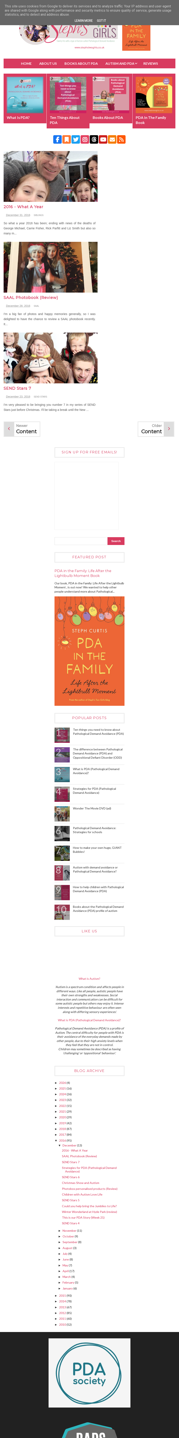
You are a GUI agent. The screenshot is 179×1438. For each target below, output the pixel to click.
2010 (63, 1233)
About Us (48, 63)
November (70, 1139)
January (68, 1197)
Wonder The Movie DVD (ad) (92, 716)
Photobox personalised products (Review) (89, 1097)
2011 (63, 1227)
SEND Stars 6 (71, 1085)
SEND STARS (40, 300)
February (69, 1191)
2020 (63, 1026)
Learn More (84, 20)
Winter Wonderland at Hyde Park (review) (89, 1120)
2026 (63, 991)
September (70, 1150)
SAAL (123, 210)
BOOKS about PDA (81, 63)
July (65, 1162)
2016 (63, 1049)
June (66, 1168)
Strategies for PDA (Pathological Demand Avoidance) (89, 1078)
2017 (63, 1043)
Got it (101, 20)
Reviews (150, 63)
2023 (63, 1008)
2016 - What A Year (23, 201)
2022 (63, 1014)
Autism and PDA (119, 63)
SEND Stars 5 (71, 1108)
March (67, 1185)
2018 (63, 1037)
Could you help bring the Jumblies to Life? (89, 1114)
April (66, 1179)
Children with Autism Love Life (82, 1103)
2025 (63, 997)
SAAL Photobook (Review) (117, 201)
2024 (63, 1002)
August (68, 1156)
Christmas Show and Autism (80, 1091)
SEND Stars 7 (17, 292)
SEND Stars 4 (71, 1132)
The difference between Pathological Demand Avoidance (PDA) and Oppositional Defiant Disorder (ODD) (98, 662)
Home (26, 63)
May (66, 1173)
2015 (63, 1204)
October (69, 1144)
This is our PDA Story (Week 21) (83, 1126)
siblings (38, 210)
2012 (63, 1221)
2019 (63, 1031)
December (70, 1054)
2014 (63, 1210)
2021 (63, 1020)
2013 (63, 1215)
